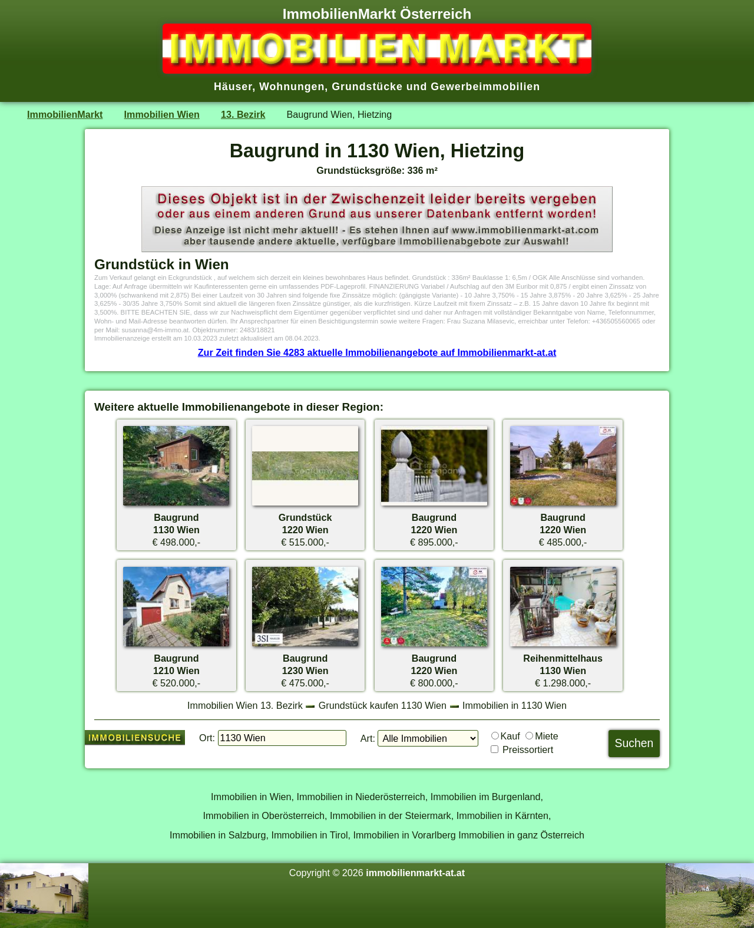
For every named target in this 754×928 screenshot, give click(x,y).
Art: (368, 738)
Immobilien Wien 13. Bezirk (245, 705)
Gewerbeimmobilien (485, 87)
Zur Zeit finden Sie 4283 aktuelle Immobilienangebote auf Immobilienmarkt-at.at (377, 352)
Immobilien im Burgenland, (487, 796)
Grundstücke (367, 87)
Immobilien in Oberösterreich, (265, 815)
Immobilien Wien (162, 114)
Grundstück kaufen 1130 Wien (383, 705)
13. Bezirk (243, 114)
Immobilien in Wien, (252, 796)
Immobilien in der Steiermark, (392, 815)
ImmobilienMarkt (64, 114)
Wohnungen (292, 87)
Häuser (233, 87)
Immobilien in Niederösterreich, (362, 796)
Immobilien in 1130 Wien (514, 705)
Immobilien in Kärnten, (504, 815)
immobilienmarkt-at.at (415, 872)
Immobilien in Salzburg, (219, 835)
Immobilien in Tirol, (310, 835)
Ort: (207, 737)
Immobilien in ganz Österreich (521, 835)
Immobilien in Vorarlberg (404, 835)
